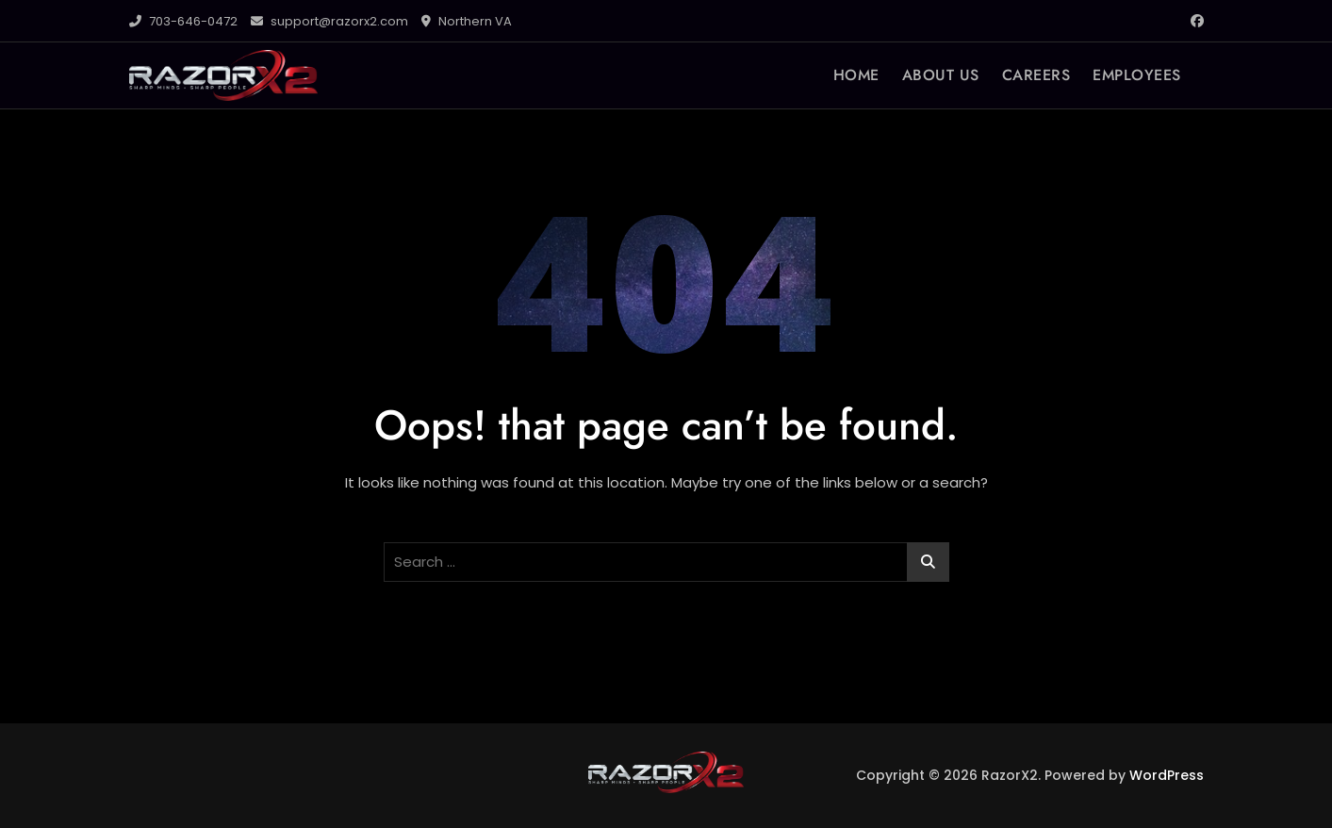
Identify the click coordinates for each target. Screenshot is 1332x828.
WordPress (1166, 775)
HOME (856, 75)
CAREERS (1036, 75)
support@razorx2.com (329, 21)
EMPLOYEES (1137, 75)
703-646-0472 (183, 21)
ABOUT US (940, 75)
